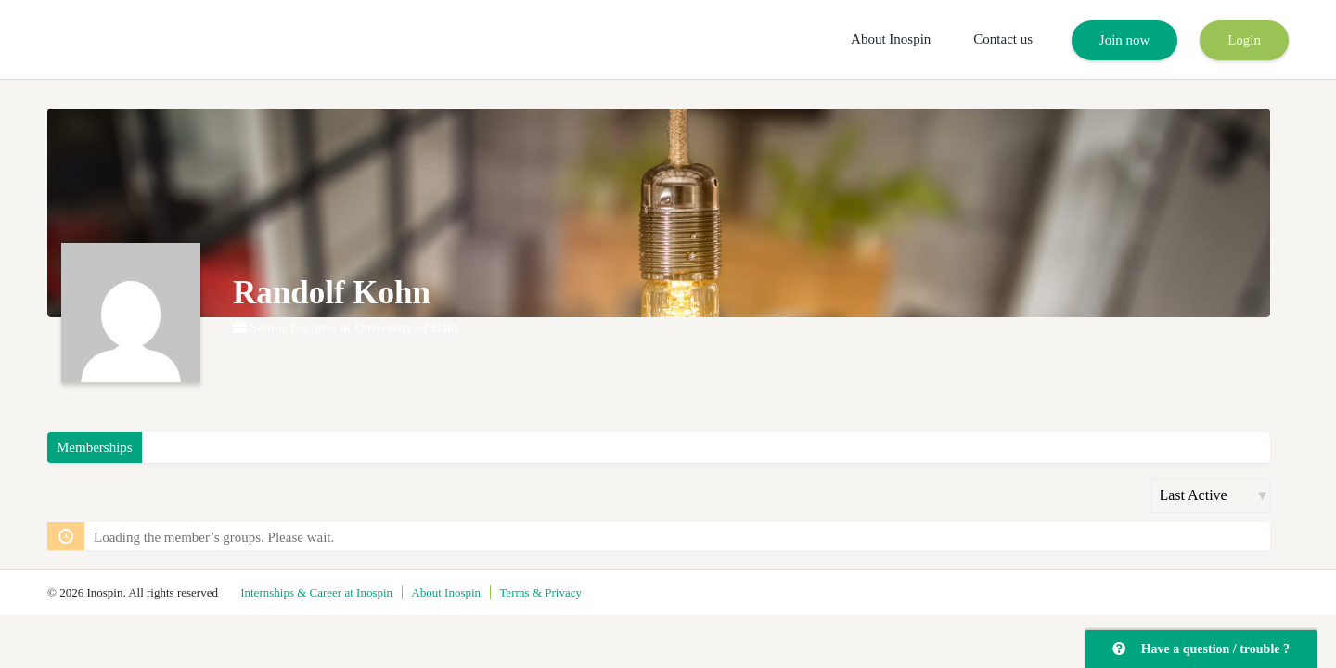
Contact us (1003, 39)
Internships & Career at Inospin (316, 592)
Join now (1124, 39)
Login (1244, 39)
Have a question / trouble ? (1201, 649)
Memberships (95, 447)
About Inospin (891, 39)
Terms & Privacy (540, 592)
